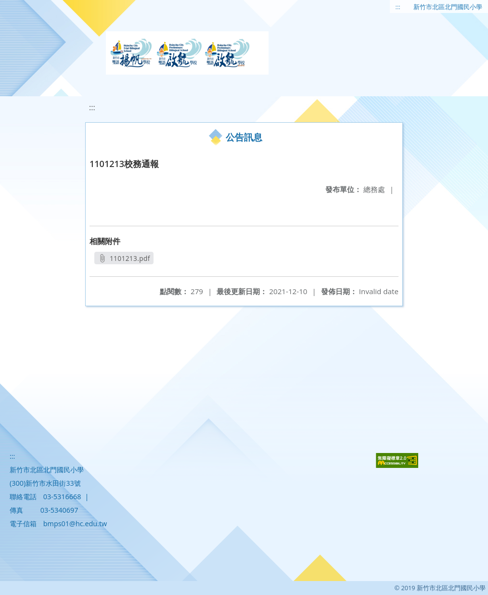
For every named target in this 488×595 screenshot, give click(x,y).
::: (398, 6)
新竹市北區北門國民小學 (447, 6)
